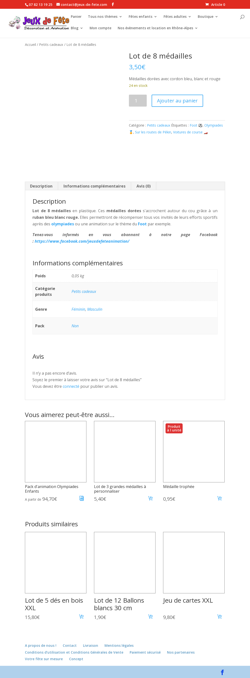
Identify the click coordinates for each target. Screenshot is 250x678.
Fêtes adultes (175, 17)
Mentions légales (119, 645)
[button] (151, 499)
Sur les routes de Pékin (153, 132)
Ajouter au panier (177, 100)
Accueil (30, 44)
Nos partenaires (181, 652)
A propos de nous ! (40, 645)
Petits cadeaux (51, 44)
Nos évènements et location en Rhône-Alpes (155, 29)
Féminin (78, 309)
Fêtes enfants (140, 17)
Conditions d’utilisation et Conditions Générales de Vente (74, 652)
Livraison (90, 645)
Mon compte (100, 29)
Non (75, 326)
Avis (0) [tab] (143, 186)
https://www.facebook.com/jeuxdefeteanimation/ (82, 241)
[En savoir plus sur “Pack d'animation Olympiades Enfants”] (81, 499)
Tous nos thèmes (102, 17)
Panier (76, 17)
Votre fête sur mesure (44, 659)
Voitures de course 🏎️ (190, 132)
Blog (74, 29)
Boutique (205, 17)
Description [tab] (41, 186)
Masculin (94, 309)
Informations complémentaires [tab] (94, 186)
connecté (71, 386)
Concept (76, 659)
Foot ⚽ (196, 125)
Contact (70, 645)
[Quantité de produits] (138, 101)
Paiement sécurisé (145, 652)
